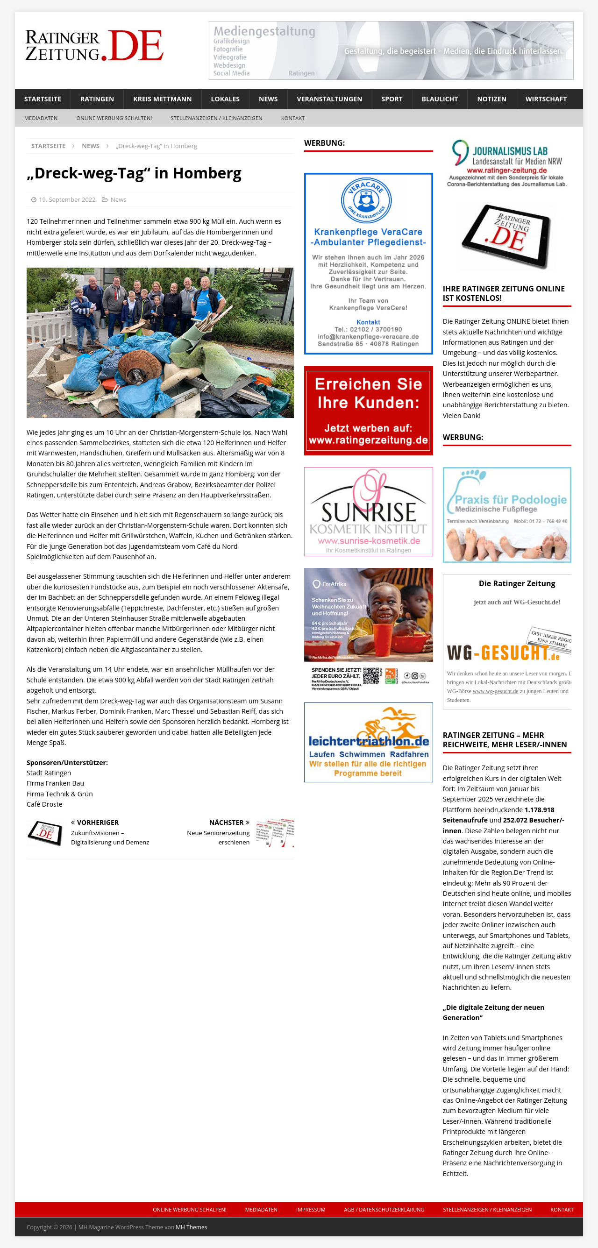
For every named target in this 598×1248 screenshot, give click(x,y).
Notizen (491, 98)
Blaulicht (440, 98)
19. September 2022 (67, 199)
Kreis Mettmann (162, 98)
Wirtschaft (546, 98)
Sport (392, 98)
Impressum (310, 1209)
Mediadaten (40, 117)
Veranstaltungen (330, 98)
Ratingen (97, 98)
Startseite (42, 98)
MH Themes (191, 1227)
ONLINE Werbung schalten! (114, 117)
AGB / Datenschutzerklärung (384, 1209)
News (268, 98)
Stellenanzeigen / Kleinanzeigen (217, 117)
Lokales (225, 98)
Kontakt (293, 117)
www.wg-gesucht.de (496, 691)
